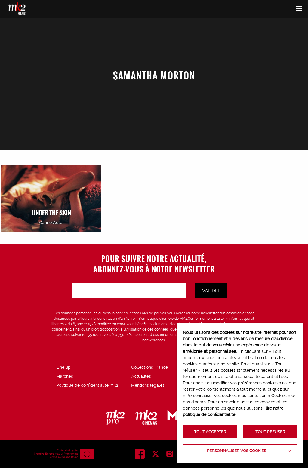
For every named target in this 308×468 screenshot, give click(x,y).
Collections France (149, 367)
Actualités (141, 376)
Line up (63, 367)
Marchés (64, 376)
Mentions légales (148, 385)
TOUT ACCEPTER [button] (210, 432)
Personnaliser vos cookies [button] (236, 450)
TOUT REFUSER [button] (270, 432)
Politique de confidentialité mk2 (87, 385)
